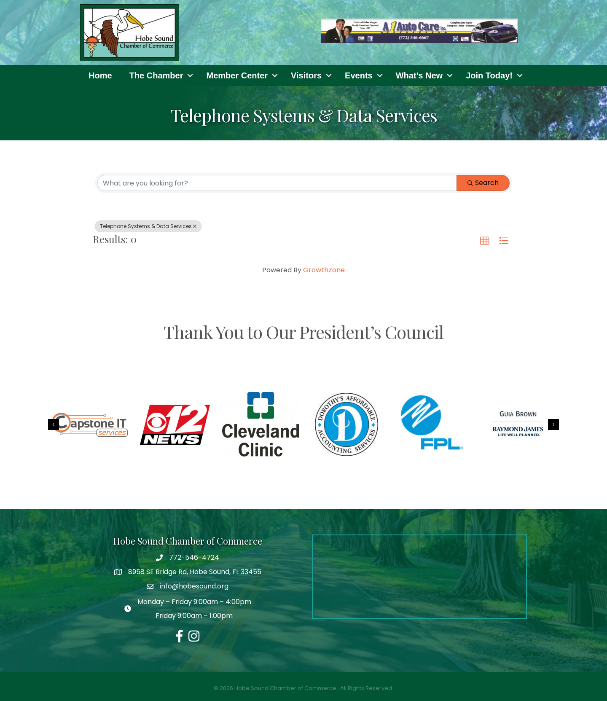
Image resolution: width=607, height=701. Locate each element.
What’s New (419, 75)
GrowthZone (324, 270)
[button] (484, 241)
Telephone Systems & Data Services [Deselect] (148, 226)
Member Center (237, 75)
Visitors (306, 75)
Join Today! (489, 75)
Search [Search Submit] (483, 183)
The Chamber (156, 75)
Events (359, 75)
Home (100, 75)
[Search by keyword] (277, 183)
